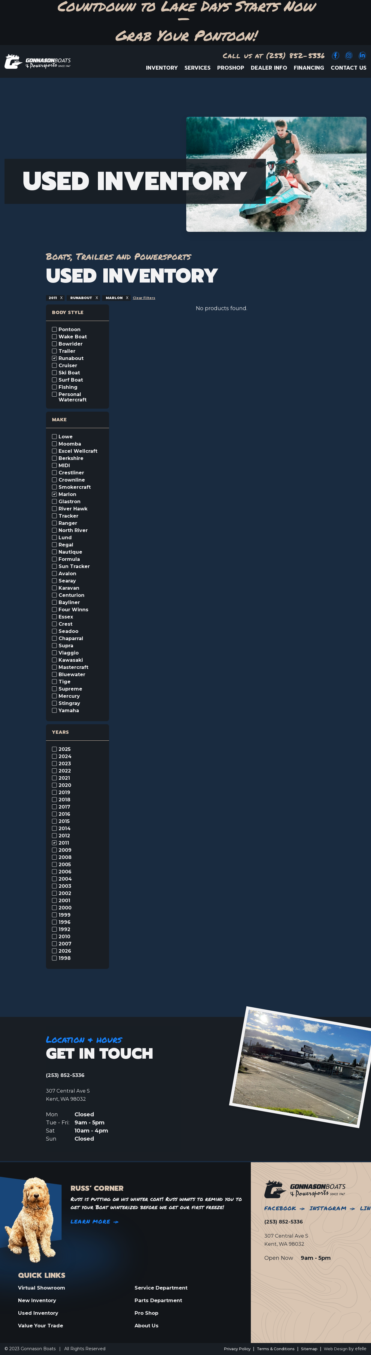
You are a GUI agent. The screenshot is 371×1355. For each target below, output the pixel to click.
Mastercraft (73, 667)
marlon (120, 297)
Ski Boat (69, 373)
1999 (65, 915)
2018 (64, 800)
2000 (65, 908)
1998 (65, 958)
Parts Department (160, 1299)
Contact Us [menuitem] (348, 68)
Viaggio (69, 653)
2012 (64, 836)
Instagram (328, 1207)
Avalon (67, 573)
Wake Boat (73, 337)
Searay (67, 581)
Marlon (67, 494)
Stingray (69, 703)
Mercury (69, 696)
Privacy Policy (226, 1348)
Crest (65, 624)
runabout (84, 297)
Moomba (70, 444)
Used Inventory (39, 1312)
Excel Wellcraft (78, 451)
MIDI (64, 465)
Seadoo (68, 631)
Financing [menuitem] (309, 68)
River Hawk (73, 509)
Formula (69, 559)
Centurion (71, 595)
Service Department (164, 1287)
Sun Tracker (74, 566)
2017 (64, 807)
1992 (64, 929)
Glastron (70, 501)
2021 (64, 778)
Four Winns (73, 609)
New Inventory (39, 1299)
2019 (64, 792)
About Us (147, 1325)
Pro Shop (147, 1312)
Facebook (280, 1207)
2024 (65, 756)
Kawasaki (71, 660)
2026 (65, 951)
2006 (65, 872)
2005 (65, 864)
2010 (64, 936)
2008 (65, 857)
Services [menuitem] (197, 68)
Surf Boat (71, 380)
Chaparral (71, 638)
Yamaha (69, 710)
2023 (65, 764)
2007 (65, 944)
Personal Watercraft (73, 397)
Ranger (68, 523)
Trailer (67, 351)
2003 (65, 886)
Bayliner (69, 602)
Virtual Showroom (44, 1287)
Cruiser (68, 365)
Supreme (70, 689)
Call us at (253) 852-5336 (274, 55)
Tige (65, 682)
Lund (65, 537)
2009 (65, 850)
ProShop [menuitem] (230, 68)
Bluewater (72, 674)
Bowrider (71, 344)
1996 (65, 922)
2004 (65, 879)
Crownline (72, 480)
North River (73, 530)
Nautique (70, 552)
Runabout (71, 358)
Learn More (90, 1220)
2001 (64, 900)
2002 (65, 893)
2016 (64, 814)
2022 (65, 771)
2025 (65, 749)
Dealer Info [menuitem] (269, 68)
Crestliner (71, 473)
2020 (65, 785)
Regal (66, 545)
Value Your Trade (42, 1325)
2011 (54, 297)
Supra (66, 646)
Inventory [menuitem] (162, 68)
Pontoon (70, 329)
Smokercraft (75, 487)
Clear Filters (152, 297)
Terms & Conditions (269, 1348)
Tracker (68, 516)
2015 (64, 821)
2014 (65, 828)
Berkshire (71, 458)
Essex (66, 617)
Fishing (68, 387)
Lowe (66, 437)
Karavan (69, 588)
